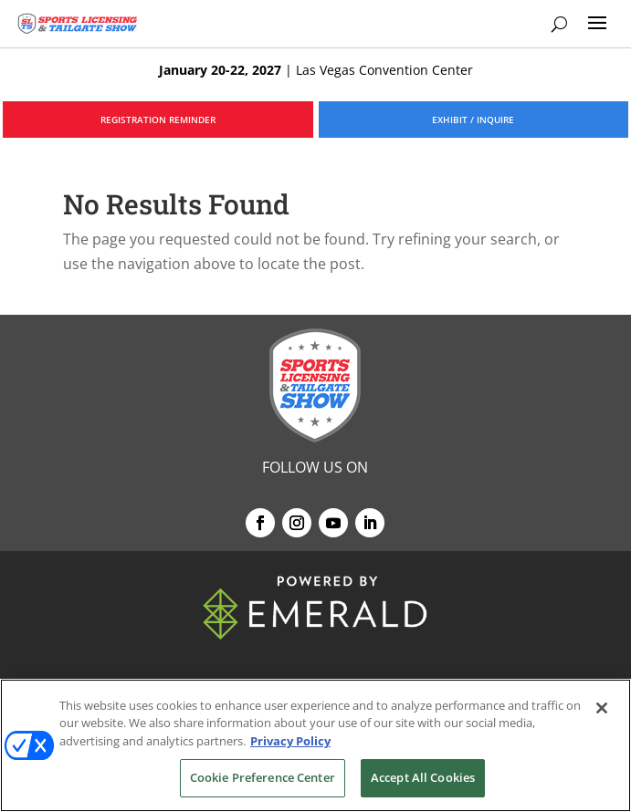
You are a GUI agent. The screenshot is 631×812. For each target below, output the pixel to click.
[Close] (602, 708)
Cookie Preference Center (262, 777)
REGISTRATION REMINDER (158, 119)
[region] (315, 745)
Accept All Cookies (423, 777)
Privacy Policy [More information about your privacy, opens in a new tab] (290, 741)
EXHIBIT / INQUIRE (473, 119)
